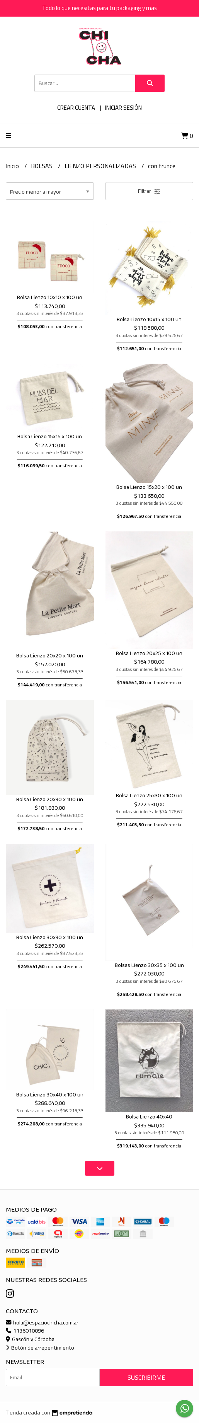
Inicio (13, 166)
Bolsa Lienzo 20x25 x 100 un (149, 653)
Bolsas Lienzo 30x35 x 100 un (149, 965)
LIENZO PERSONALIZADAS (101, 166)
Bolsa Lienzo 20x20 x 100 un (49, 655)
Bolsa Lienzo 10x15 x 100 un (149, 319)
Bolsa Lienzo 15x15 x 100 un (49, 436)
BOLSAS (42, 166)
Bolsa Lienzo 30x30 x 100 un (49, 937)
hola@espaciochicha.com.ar (42, 1322)
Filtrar (149, 191)
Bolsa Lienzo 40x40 (149, 1117)
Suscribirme (146, 1377)
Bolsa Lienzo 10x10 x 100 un (49, 297)
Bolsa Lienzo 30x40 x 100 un (49, 1095)
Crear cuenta (76, 107)
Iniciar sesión (123, 107)
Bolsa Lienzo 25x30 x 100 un (149, 795)
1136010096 (25, 1330)
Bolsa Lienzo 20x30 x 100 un (49, 799)
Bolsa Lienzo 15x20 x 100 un (149, 487)
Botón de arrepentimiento (40, 1347)
